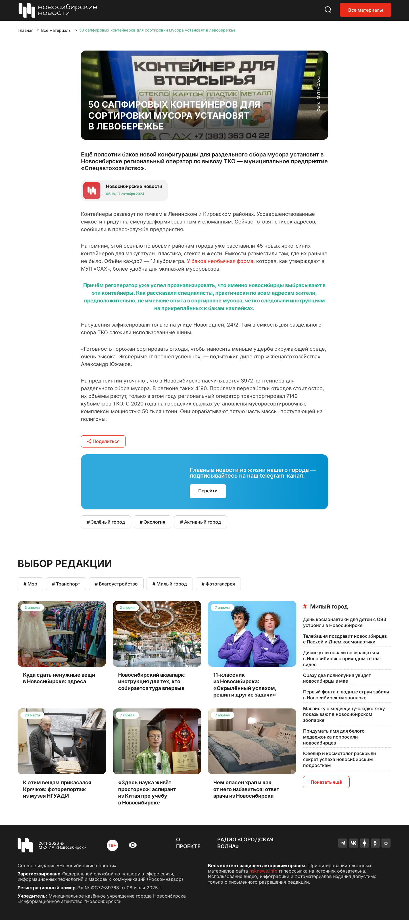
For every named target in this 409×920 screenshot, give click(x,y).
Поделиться (103, 441)
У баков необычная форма (220, 261)
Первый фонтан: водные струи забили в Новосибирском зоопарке (346, 695)
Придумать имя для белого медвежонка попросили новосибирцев (334, 737)
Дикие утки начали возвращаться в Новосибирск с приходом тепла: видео (342, 658)
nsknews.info (263, 871)
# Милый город (170, 584)
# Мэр (30, 584)
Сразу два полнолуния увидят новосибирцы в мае (337, 678)
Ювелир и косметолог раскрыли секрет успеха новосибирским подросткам (339, 759)
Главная (26, 30)
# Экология (152, 522)
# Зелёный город (106, 522)
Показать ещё (326, 782)
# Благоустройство (116, 584)
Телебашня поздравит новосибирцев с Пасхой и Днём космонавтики (345, 639)
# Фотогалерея (218, 584)
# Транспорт (66, 584)
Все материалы (365, 10)
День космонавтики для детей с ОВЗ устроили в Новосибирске (344, 622)
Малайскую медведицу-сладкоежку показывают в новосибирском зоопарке (344, 714)
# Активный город (200, 522)
